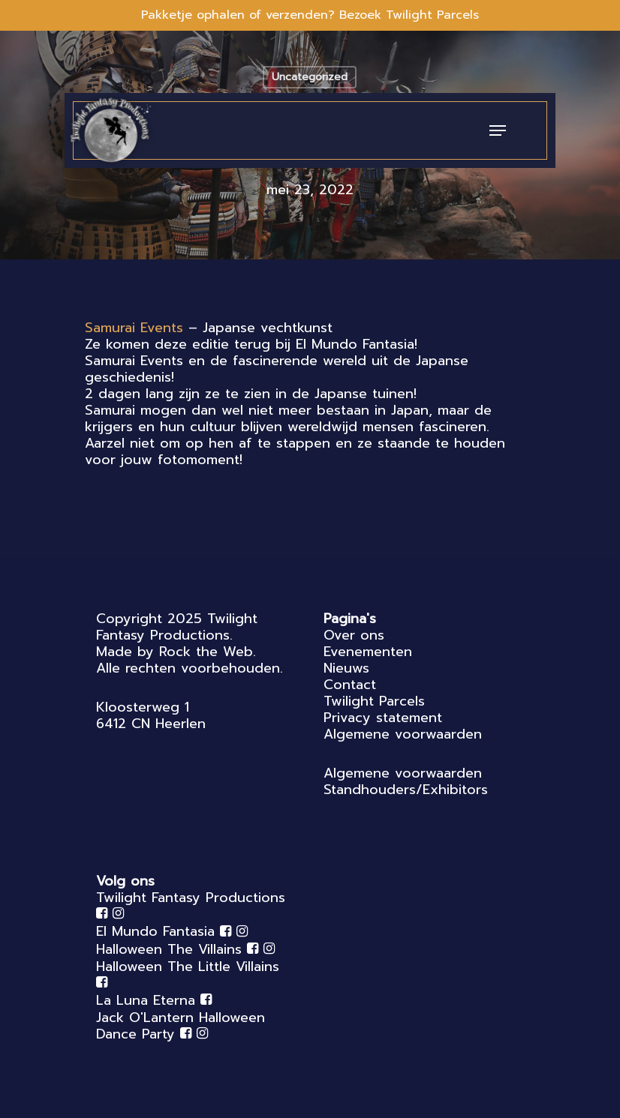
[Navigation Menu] (497, 130)
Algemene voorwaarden (403, 734)
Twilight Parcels (374, 701)
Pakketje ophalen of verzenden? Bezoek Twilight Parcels (310, 15)
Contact (350, 684)
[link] (134, 327)
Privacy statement (383, 717)
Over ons (354, 635)
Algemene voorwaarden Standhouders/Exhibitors (406, 781)
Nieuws (346, 668)
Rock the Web (206, 651)
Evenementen (368, 651)
